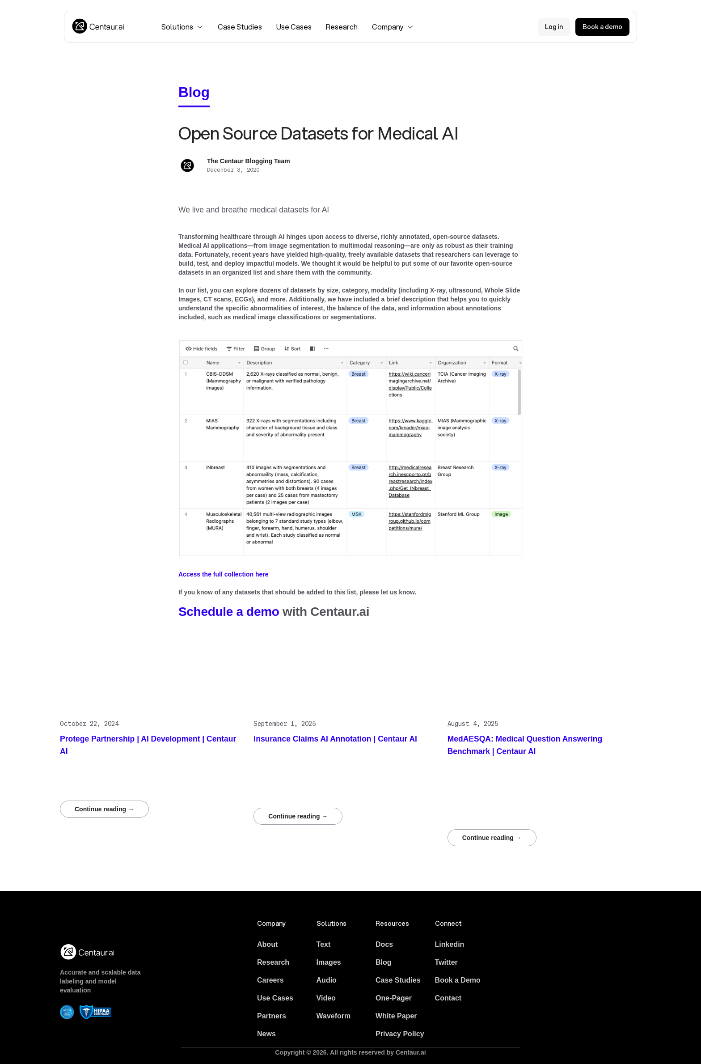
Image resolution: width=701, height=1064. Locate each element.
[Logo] (99, 26)
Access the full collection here (223, 574)
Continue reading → (104, 809)
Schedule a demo (228, 612)
